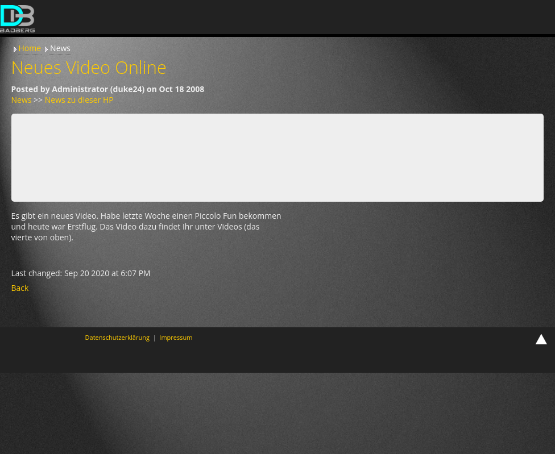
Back (20, 287)
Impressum (175, 337)
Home (30, 48)
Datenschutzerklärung (117, 337)
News (60, 48)
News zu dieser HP (79, 99)
